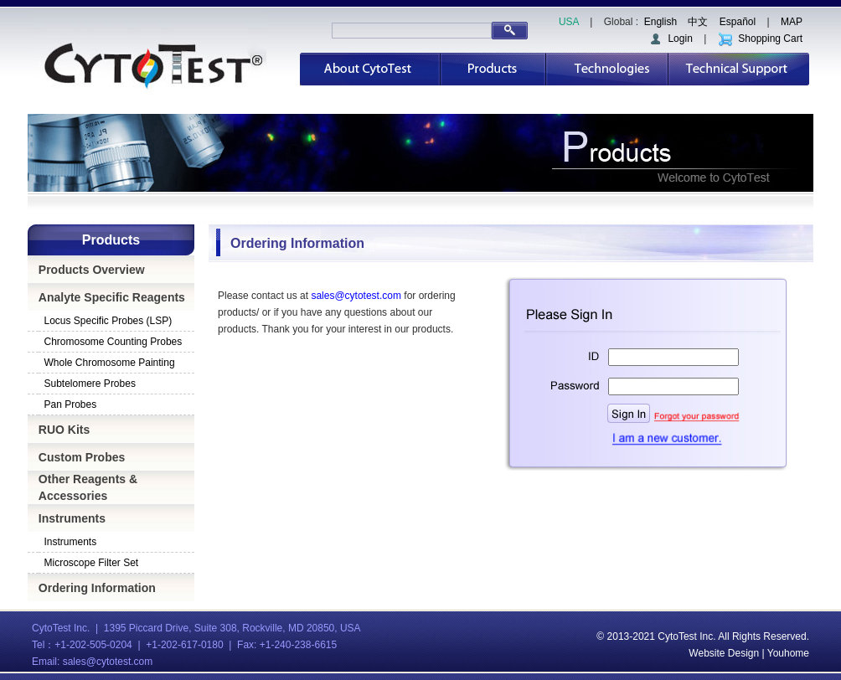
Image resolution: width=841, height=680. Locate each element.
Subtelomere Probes (90, 383)
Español (738, 22)
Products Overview (92, 269)
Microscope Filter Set (91, 563)
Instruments (72, 518)
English (660, 22)
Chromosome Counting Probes (113, 342)
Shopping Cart (760, 38)
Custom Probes (82, 457)
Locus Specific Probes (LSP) (108, 321)
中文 (698, 22)
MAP (791, 22)
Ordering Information (97, 588)
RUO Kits (64, 429)
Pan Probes (70, 404)
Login (670, 38)
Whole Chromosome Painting (109, 362)
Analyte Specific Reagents (112, 297)
